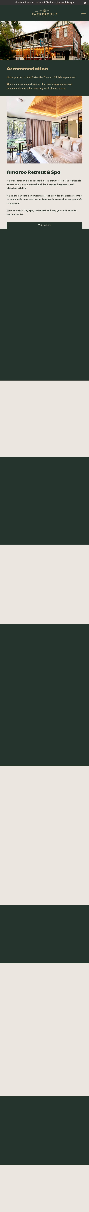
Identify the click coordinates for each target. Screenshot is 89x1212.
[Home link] (44, 13)
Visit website (44, 225)
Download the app (65, 3)
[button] (83, 14)
